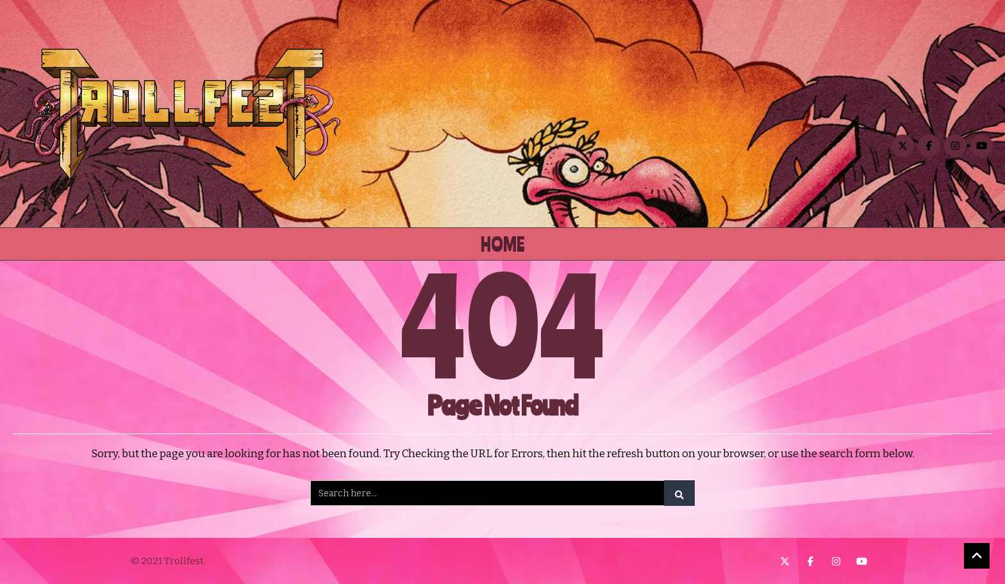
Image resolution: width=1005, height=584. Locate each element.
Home (503, 244)
